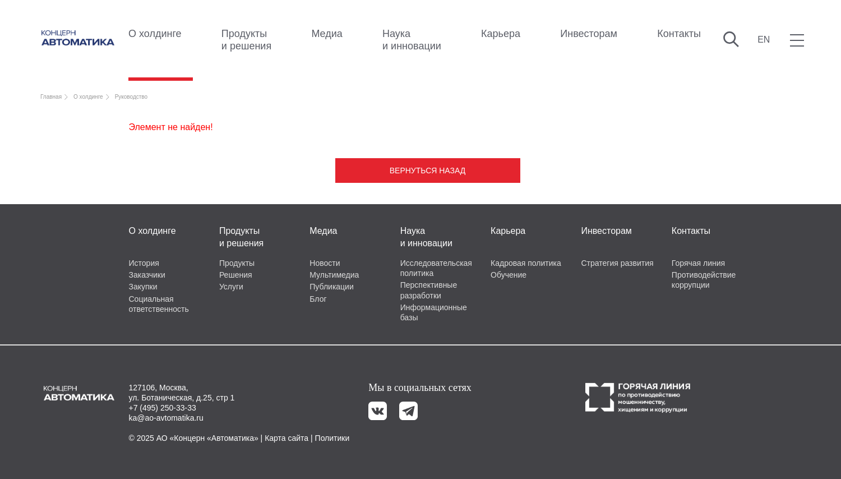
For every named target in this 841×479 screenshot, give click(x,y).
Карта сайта (286, 438)
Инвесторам (588, 33)
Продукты (237, 263)
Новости (324, 263)
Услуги (231, 286)
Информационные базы (433, 312)
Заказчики (147, 274)
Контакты (679, 33)
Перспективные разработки (429, 290)
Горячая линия (698, 263)
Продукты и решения (246, 40)
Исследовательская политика (436, 268)
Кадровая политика (526, 263)
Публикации (331, 286)
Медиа (326, 33)
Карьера (500, 33)
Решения (235, 274)
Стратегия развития (617, 263)
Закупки (143, 286)
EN (763, 39)
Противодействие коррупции (704, 279)
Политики (332, 438)
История (144, 263)
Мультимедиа (334, 274)
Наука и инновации (411, 40)
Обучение (508, 274)
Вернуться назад (428, 170)
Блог (317, 298)
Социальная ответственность (159, 304)
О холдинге (155, 33)
